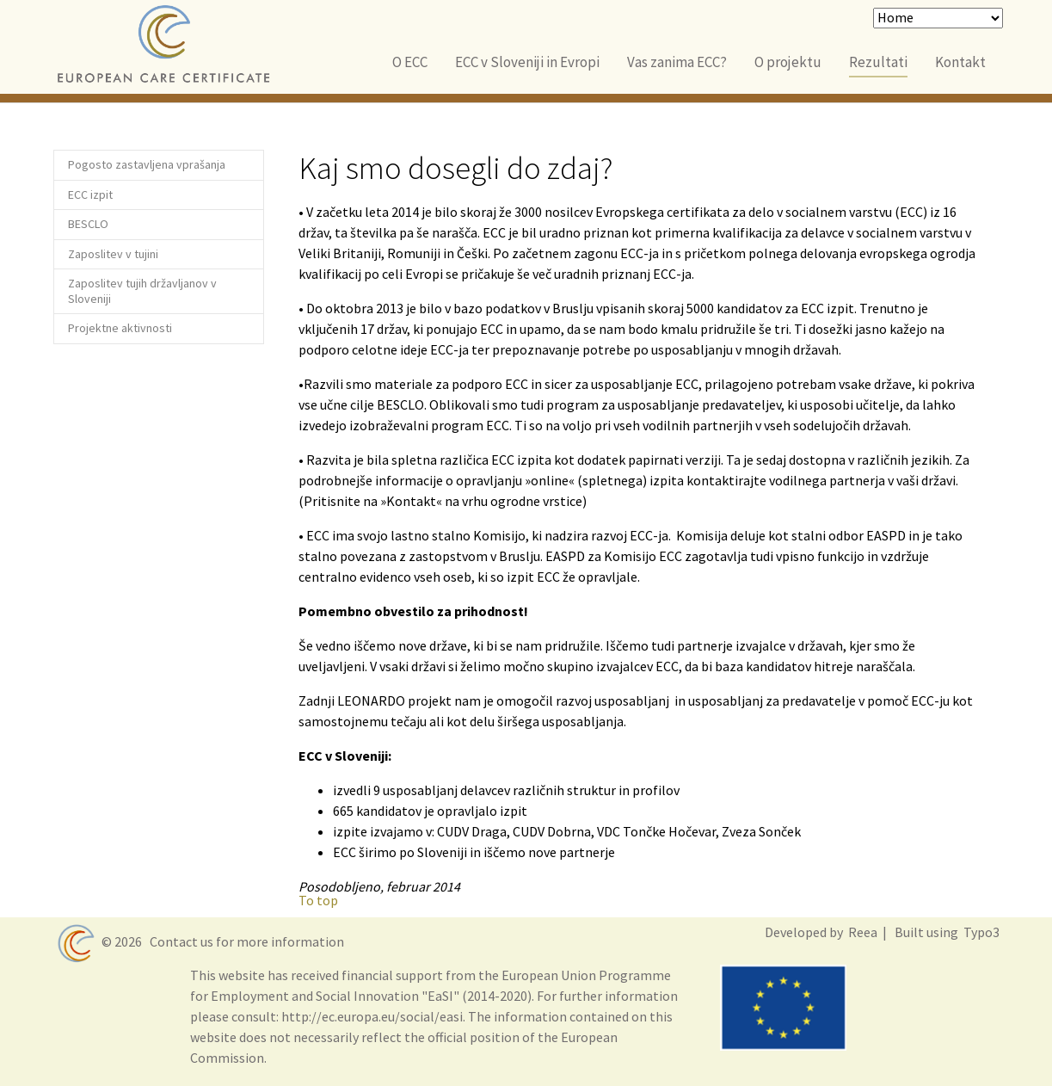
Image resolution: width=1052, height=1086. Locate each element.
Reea (861, 932)
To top (318, 900)
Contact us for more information (244, 941)
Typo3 (980, 932)
